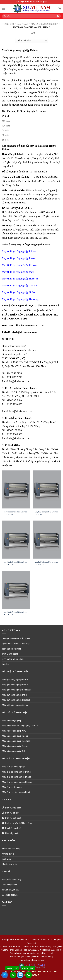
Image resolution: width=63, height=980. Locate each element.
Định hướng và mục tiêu (12, 659)
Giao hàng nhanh (9, 884)
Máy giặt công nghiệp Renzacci (16, 689)
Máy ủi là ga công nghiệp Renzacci (20, 265)
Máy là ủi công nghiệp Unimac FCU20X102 (15, 563)
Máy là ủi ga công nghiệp (44, 24)
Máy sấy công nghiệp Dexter (15, 746)
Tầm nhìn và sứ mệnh (11, 649)
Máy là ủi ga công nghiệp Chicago (17, 782)
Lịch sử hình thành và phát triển (16, 643)
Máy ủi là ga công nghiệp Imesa (18, 258)
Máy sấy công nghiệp (11, 720)
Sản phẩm (22, 24)
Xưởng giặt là (8, 854)
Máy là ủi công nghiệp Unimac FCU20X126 (46, 563)
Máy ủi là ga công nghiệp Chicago (19, 285)
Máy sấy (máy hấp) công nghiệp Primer (20, 725)
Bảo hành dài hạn (10, 895)
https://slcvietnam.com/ (14, 346)
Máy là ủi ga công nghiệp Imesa (16, 777)
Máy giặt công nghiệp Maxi (14, 695)
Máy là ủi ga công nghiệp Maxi (16, 792)
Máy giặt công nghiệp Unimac (15, 705)
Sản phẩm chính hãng (11, 879)
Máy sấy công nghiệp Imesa (15, 736)
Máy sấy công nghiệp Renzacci (16, 741)
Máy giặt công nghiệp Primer (15, 684)
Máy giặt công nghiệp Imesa (15, 679)
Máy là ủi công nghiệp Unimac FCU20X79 (15, 613)
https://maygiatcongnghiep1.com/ (19, 350)
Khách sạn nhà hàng (11, 848)
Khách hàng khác (9, 864)
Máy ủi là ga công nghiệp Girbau (19, 292)
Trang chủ (8, 24)
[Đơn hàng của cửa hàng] (31, 40)
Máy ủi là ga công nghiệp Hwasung (20, 299)
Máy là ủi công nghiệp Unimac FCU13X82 (46, 513)
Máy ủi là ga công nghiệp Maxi (18, 271)
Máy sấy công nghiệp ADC (14, 731)
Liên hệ (5, 664)
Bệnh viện (6, 859)
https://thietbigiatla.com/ (14, 354)
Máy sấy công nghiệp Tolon (14, 751)
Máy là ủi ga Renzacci (12, 787)
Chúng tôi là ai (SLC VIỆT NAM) (16, 638)
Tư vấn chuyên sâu (10, 889)
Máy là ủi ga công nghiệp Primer (16, 772)
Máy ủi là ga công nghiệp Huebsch (20, 278)
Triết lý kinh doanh (10, 654)
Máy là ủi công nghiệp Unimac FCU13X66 (15, 513)
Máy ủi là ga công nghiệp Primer (19, 251)
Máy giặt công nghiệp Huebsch (16, 700)
